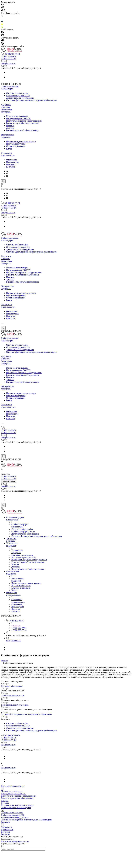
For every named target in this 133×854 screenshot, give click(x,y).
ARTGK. (18, 839)
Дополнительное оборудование (20, 98)
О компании (11, 160)
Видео (9, 148)
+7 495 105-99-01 (12, 54)
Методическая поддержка (7, 136)
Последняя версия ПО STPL (18, 118)
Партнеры (10, 164)
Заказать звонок (8, 481)
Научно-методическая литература (21, 141)
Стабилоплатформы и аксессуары (10, 87)
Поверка (10, 125)
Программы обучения (15, 144)
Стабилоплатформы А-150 (18, 95)
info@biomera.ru (8, 63)
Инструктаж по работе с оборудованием (24, 121)
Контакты (10, 167)
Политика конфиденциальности (15, 841)
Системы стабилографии (17, 93)
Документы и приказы (6, 106)
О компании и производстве (8, 154)
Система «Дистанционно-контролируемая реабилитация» (31, 100)
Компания (5, 822)
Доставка (10, 128)
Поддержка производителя (13, 786)
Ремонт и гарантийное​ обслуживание (22, 123)
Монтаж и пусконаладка (17, 116)
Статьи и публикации (15, 146)
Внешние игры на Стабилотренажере (22, 130)
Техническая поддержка (6, 110)
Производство (12, 162)
